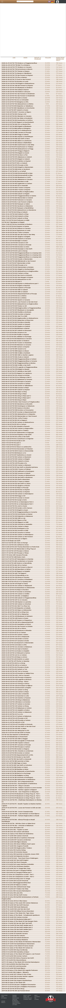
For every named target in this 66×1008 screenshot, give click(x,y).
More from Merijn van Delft (60, 59)
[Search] (25, 1)
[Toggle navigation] (2, 1)
